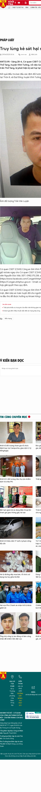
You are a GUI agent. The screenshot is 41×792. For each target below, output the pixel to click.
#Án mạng (8, 318)
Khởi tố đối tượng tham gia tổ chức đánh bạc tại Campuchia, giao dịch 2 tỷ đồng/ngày (15, 448)
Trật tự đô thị (17, 7)
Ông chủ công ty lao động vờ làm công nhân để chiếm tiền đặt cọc (15, 637)
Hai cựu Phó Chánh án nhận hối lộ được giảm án (15, 606)
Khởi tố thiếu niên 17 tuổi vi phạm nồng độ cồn (15, 542)
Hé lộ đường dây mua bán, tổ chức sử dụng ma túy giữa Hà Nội (15, 575)
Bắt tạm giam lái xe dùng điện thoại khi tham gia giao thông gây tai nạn (15, 511)
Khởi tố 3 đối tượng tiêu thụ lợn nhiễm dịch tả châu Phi (15, 480)
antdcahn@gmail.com (33, 695)
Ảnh (26, 7)
